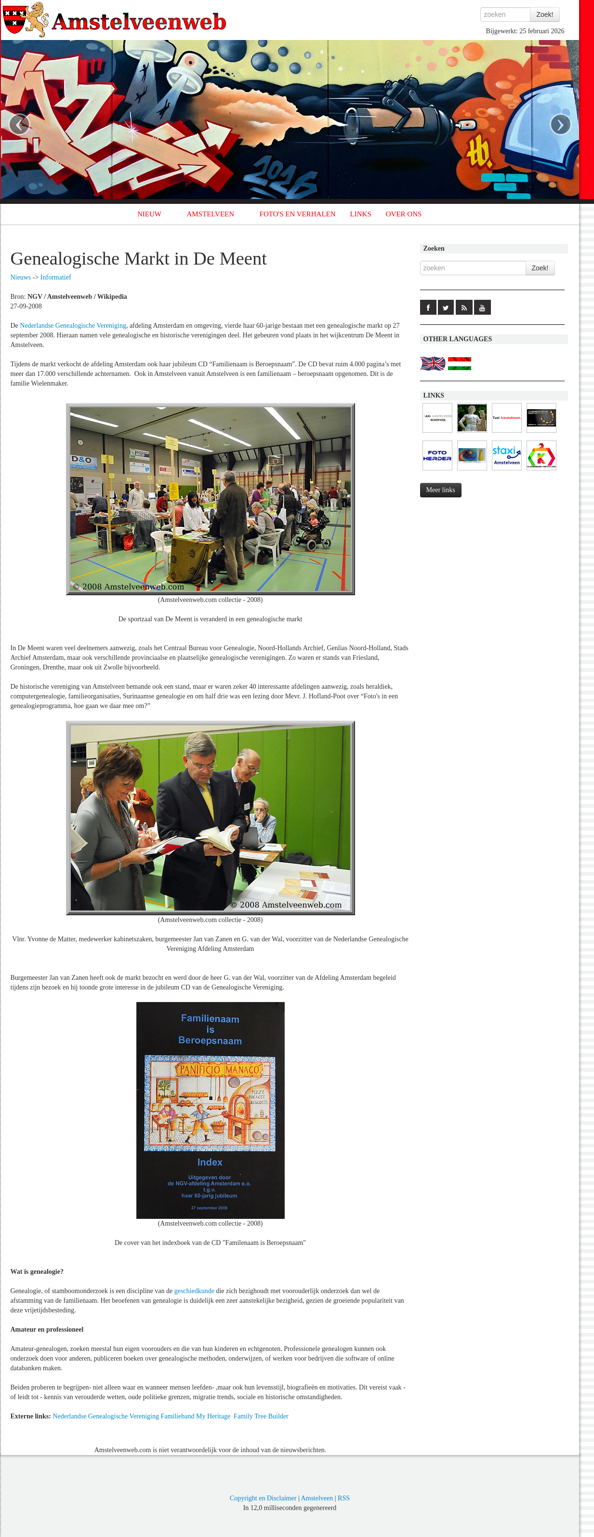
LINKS (360, 214)
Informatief (55, 277)
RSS (344, 1498)
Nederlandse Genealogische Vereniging (73, 325)
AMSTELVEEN (210, 214)
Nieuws (21, 277)
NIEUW (149, 214)
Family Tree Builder (261, 1416)
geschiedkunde (194, 1291)
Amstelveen (317, 1498)
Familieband (177, 1416)
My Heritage (213, 1416)
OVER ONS (404, 214)
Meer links (440, 490)
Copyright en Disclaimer (263, 1498)
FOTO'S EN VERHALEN (298, 214)
